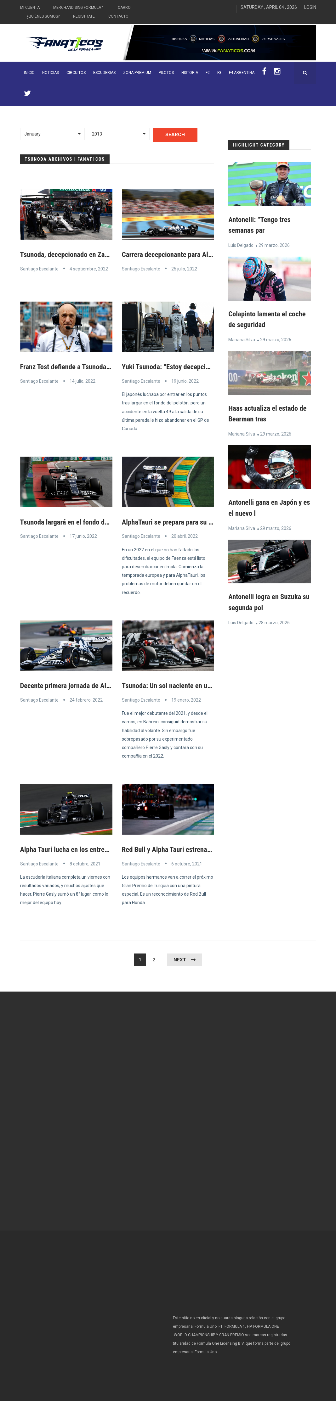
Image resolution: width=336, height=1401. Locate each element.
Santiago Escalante (39, 268)
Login (310, 7)
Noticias (50, 72)
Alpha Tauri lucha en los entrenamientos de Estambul (100, 848)
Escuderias (104, 72)
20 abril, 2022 (184, 535)
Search (175, 134)
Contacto (118, 16)
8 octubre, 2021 (85, 862)
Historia (189, 72)
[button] (52, 134)
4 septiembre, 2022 (89, 268)
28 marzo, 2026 (274, 620)
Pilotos (166, 72)
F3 (219, 72)
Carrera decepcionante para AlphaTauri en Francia (197, 254)
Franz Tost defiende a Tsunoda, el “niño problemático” (101, 366)
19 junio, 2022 (185, 380)
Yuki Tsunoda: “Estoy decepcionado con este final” (198, 366)
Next (180, 958)
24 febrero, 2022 (86, 699)
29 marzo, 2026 (274, 244)
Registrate (84, 16)
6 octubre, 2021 (186, 862)
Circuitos (76, 72)
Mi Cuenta (30, 7)
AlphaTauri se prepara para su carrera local (187, 521)
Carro (124, 7)
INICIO (29, 72)
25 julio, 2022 (184, 268)
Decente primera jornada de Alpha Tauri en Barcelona (100, 685)
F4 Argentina (241, 72)
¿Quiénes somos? (43, 16)
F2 (208, 72)
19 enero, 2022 (186, 699)
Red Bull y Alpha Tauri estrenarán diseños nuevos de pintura (212, 848)
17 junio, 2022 (83, 535)
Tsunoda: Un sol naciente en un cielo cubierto (190, 685)
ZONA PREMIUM (137, 72)
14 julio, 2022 (82, 380)
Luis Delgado (240, 244)
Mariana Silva (241, 338)
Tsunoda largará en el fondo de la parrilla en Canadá (98, 521)
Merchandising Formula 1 (78, 7)
